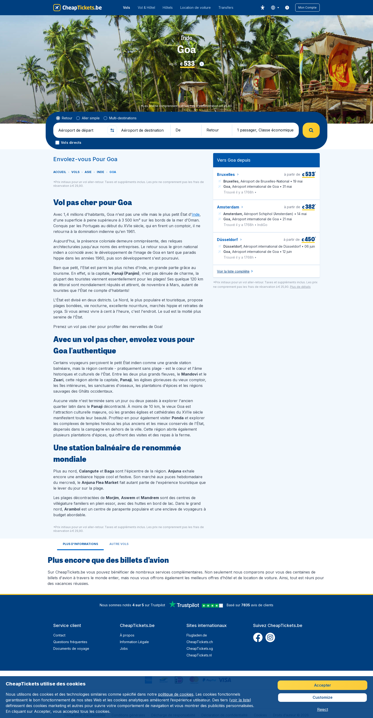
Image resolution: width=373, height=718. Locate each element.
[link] (287, 7)
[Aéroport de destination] (143, 130)
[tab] (80, 544)
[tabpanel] (186, 570)
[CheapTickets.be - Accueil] (77, 7)
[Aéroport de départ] (81, 130)
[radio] (64, 118)
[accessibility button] (262, 7)
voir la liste (240, 700)
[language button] (275, 7)
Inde (196, 214)
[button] (307, 8)
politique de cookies (175, 694)
